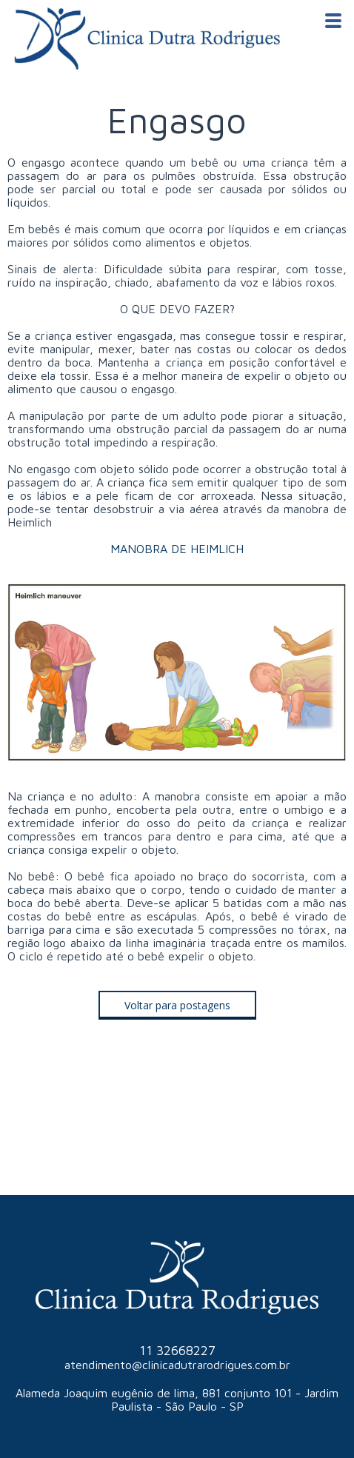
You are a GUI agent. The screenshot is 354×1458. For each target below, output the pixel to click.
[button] (177, 1005)
